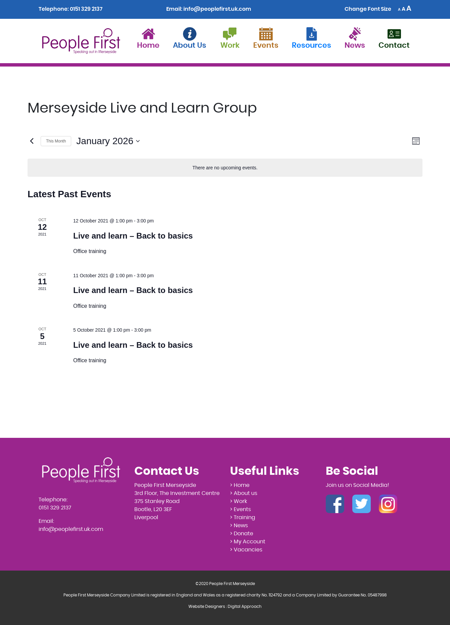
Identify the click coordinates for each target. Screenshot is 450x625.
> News (239, 525)
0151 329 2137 (86, 9)
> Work (238, 501)
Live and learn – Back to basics (133, 235)
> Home (240, 485)
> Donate (241, 533)
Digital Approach (245, 607)
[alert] (225, 168)
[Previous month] (32, 141)
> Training (242, 517)
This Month (56, 141)
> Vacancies (246, 549)
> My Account (247, 541)
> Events (240, 509)
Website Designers (206, 607)
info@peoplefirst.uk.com (217, 9)
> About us (243, 493)
